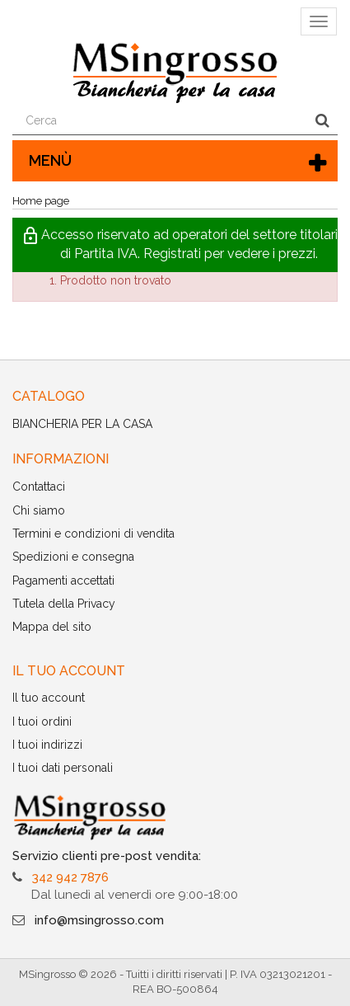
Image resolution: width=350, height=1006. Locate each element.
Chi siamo (38, 510)
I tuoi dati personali (62, 767)
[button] (175, 245)
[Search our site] (160, 121)
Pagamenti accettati (63, 580)
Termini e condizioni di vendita (93, 533)
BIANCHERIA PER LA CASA (82, 423)
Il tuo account (48, 697)
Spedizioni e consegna (73, 556)
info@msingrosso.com (99, 920)
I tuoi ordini (42, 721)
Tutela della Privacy (63, 603)
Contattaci (38, 486)
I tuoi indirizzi (47, 744)
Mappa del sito (51, 626)
